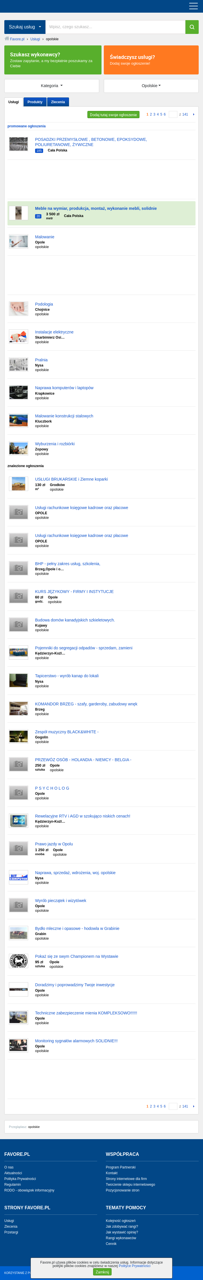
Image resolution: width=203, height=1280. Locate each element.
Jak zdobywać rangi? (122, 1227)
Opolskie (149, 85)
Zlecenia (58, 102)
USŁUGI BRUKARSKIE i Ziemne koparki (71, 479)
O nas (9, 1167)
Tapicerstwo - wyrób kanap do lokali (67, 675)
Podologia (44, 304)
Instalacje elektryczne (54, 332)
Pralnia (41, 360)
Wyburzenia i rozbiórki (55, 444)
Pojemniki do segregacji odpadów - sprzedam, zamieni (84, 648)
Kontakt (112, 1173)
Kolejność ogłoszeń (120, 1221)
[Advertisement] (101, 179)
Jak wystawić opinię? (122, 1232)
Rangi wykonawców (121, 1238)
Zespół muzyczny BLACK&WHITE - (67, 732)
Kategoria (50, 85)
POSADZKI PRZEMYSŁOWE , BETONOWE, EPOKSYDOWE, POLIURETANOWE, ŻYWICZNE (91, 142)
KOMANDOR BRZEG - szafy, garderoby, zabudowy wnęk (86, 704)
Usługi (13, 102)
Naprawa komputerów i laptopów (64, 387)
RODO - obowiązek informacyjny (29, 1190)
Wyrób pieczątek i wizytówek (60, 900)
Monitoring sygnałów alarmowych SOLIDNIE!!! (76, 1041)
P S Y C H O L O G (52, 788)
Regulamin (12, 1185)
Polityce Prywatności (134, 1266)
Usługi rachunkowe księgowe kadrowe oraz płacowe (81, 507)
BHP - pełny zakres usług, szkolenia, (67, 563)
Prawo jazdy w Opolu (54, 844)
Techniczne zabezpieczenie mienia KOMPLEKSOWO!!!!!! (86, 1013)
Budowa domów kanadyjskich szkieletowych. (75, 620)
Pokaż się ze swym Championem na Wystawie (76, 956)
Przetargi (11, 1232)
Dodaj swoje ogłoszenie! (151, 59)
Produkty (35, 102)
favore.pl (39, 6)
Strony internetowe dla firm (126, 1179)
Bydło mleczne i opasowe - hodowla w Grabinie (77, 928)
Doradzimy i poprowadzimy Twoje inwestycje (75, 984)
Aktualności (13, 1173)
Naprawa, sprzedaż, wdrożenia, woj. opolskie (75, 872)
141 (185, 114)
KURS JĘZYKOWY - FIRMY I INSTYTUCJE (74, 591)
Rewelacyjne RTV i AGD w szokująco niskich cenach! (82, 816)
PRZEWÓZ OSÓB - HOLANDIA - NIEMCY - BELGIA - (83, 759)
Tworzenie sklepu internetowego (130, 1185)
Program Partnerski (120, 1167)
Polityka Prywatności (20, 1179)
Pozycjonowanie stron (122, 1190)
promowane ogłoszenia (26, 126)
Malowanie (44, 237)
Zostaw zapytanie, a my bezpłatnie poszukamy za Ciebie (53, 59)
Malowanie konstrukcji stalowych (64, 416)
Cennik (111, 1244)
